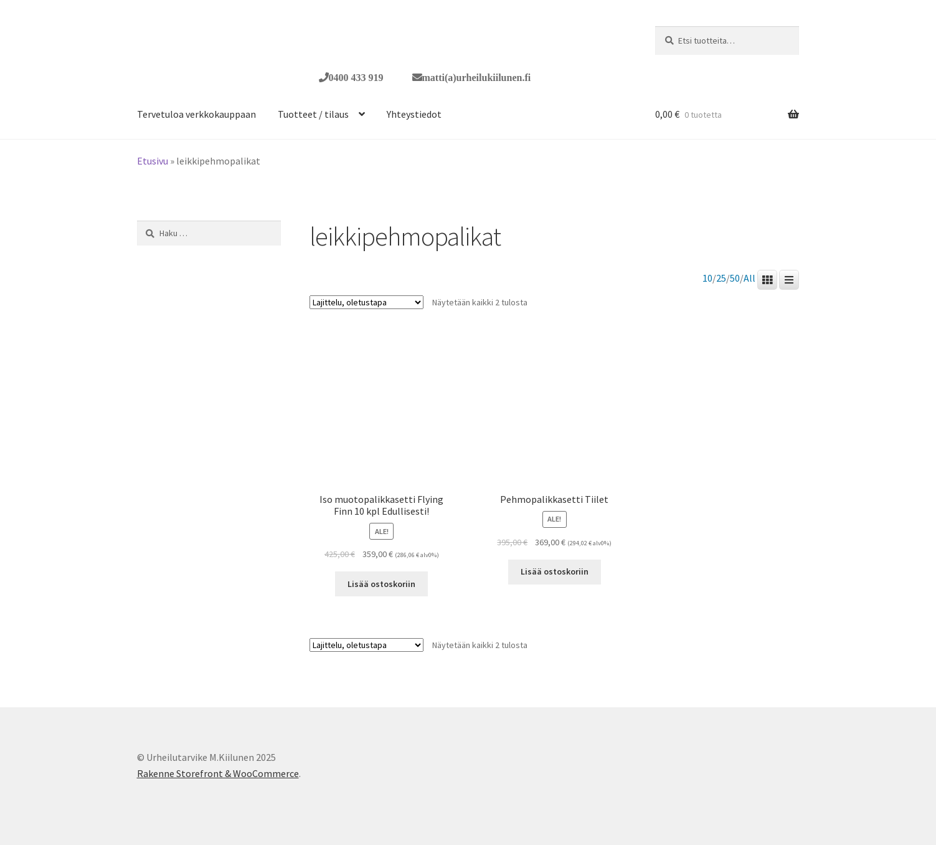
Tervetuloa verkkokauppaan (196, 114)
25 (721, 278)
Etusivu (152, 161)
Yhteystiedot (414, 114)
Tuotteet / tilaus (313, 114)
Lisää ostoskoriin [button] (381, 584)
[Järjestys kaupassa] (366, 302)
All (749, 278)
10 (707, 278)
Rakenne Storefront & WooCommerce (218, 773)
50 (735, 278)
